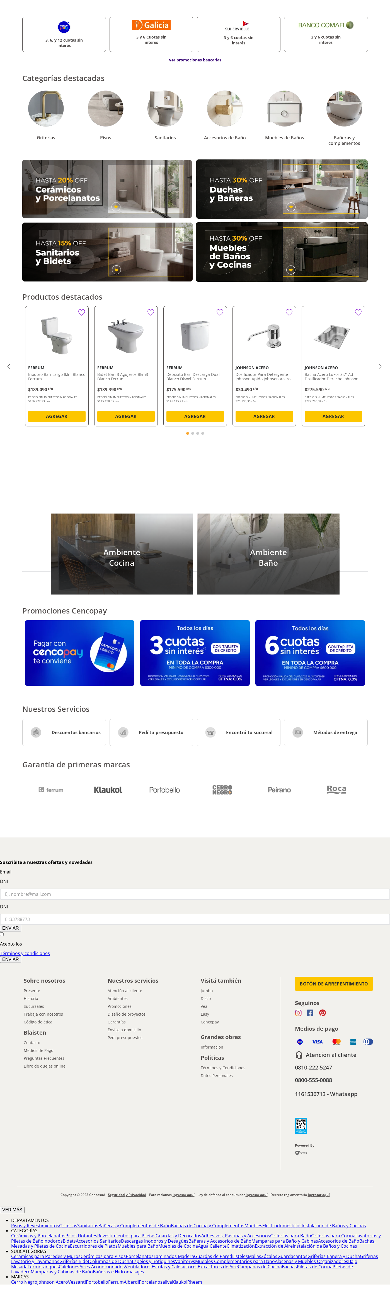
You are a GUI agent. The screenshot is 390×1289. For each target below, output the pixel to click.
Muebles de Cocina (178, 1246)
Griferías (46, 138)
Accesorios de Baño (225, 138)
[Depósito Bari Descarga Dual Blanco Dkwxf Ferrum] (195, 367)
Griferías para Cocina (333, 1236)
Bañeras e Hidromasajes (118, 1272)
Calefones (69, 1267)
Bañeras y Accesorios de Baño (219, 1241)
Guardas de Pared (213, 1256)
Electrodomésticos (282, 1226)
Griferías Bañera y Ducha (333, 1256)
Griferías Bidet (74, 1261)
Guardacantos (292, 1256)
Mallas (254, 1256)
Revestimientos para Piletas (126, 1236)
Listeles (240, 1256)
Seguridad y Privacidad (127, 1194)
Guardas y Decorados (178, 1236)
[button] (187, 433)
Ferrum (116, 1282)
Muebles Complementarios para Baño (235, 1261)
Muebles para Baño (138, 1246)
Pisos (105, 138)
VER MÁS (12, 1209)
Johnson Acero (52, 1282)
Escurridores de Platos (94, 1246)
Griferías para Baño (290, 1236)
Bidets (69, 1241)
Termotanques (43, 1267)
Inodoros (53, 1241)
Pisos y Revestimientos (35, 1226)
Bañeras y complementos (344, 140)
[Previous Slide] (9, 366)
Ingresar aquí (184, 1194)
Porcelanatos (140, 1256)
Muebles (253, 1226)
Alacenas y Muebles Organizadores (311, 1261)
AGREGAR (56, 416)
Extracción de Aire (274, 1246)
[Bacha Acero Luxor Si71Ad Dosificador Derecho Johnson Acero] (333, 367)
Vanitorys (185, 1261)
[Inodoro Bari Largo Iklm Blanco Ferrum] (57, 367)
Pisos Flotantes (81, 1236)
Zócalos (269, 1256)
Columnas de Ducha (110, 1261)
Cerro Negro (24, 1282)
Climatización (241, 1246)
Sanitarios (165, 138)
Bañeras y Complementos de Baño (134, 1226)
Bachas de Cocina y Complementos (207, 1226)
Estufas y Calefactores (175, 1267)
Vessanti (77, 1282)
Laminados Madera (174, 1256)
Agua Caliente (212, 1246)
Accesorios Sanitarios (98, 1241)
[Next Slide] (381, 366)
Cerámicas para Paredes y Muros (46, 1256)
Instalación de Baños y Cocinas (334, 1226)
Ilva (168, 1282)
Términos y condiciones (25, 953)
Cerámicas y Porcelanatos (38, 1236)
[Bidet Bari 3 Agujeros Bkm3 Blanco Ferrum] (126, 367)
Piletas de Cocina (315, 1267)
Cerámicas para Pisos (103, 1256)
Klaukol (179, 1282)
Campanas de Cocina (260, 1267)
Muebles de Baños (284, 138)
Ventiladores (138, 1267)
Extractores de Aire (218, 1267)
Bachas (289, 1267)
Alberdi (131, 1282)
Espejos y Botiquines (153, 1261)
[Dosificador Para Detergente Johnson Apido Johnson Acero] (264, 367)
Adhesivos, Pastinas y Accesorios (235, 1236)
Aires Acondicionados (102, 1267)
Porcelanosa (152, 1282)
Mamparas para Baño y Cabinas (284, 1241)
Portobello (97, 1282)
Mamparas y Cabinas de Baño (62, 1272)
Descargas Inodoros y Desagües (154, 1241)
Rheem (194, 1282)
